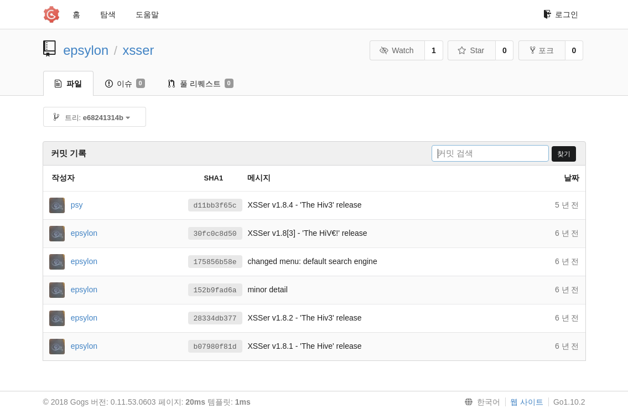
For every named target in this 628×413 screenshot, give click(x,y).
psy (77, 204)
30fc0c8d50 (215, 234)
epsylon (85, 50)
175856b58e (215, 262)
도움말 (147, 14)
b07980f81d (215, 347)
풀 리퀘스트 (200, 84)
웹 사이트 (526, 401)
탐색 (108, 14)
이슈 (125, 84)
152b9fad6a (215, 290)
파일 (68, 83)
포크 (542, 50)
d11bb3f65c (215, 205)
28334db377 (215, 318)
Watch (397, 50)
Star (471, 50)
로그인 (560, 14)
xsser (138, 50)
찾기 (563, 154)
